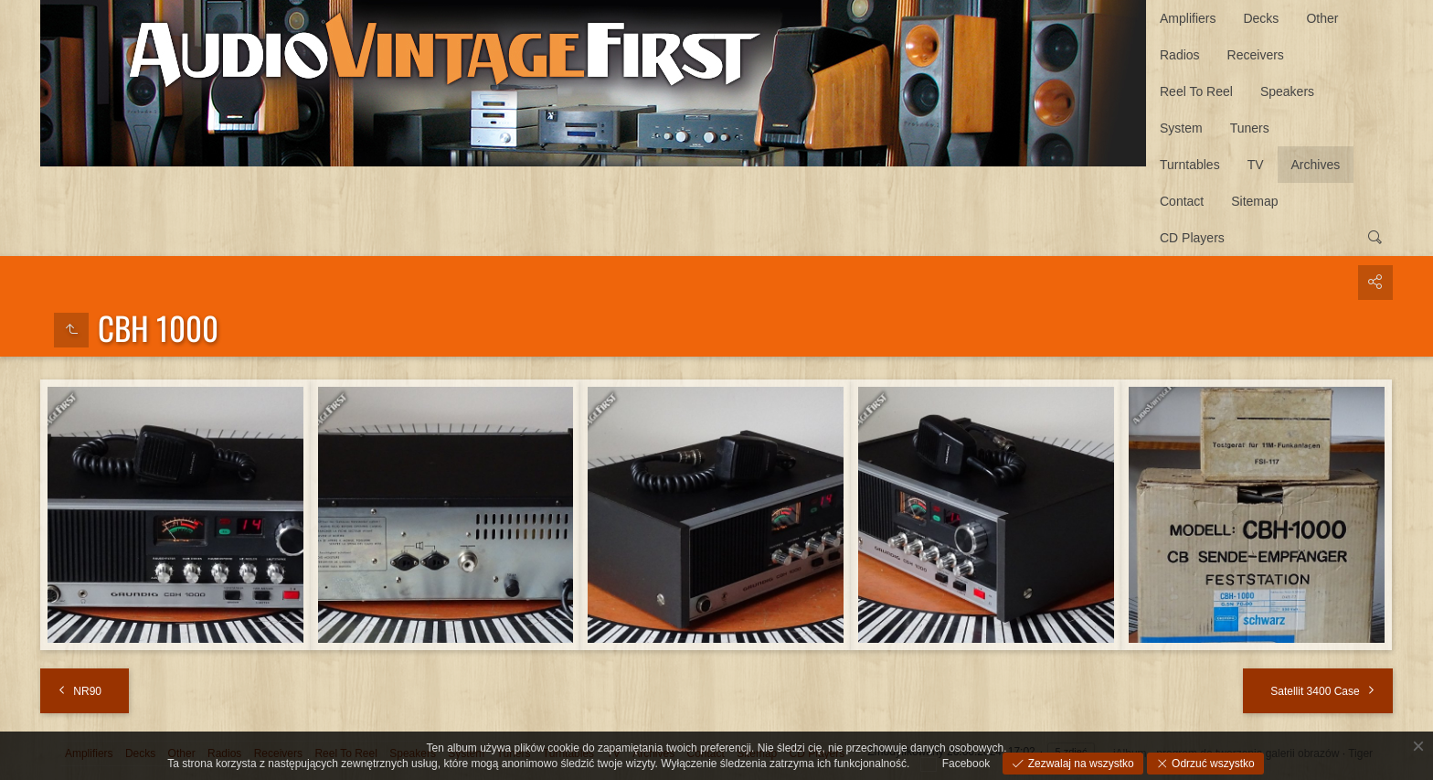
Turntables (1190, 164)
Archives (1316, 164)
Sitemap (1254, 201)
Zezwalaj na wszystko (1078, 763)
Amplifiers (1187, 18)
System (1181, 128)
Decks (1261, 18)
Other (1322, 18)
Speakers (1287, 91)
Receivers (1255, 55)
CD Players (1192, 237)
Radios (1180, 55)
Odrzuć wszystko (1212, 763)
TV (1255, 164)
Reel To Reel (1196, 91)
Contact (1182, 201)
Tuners (1249, 128)
